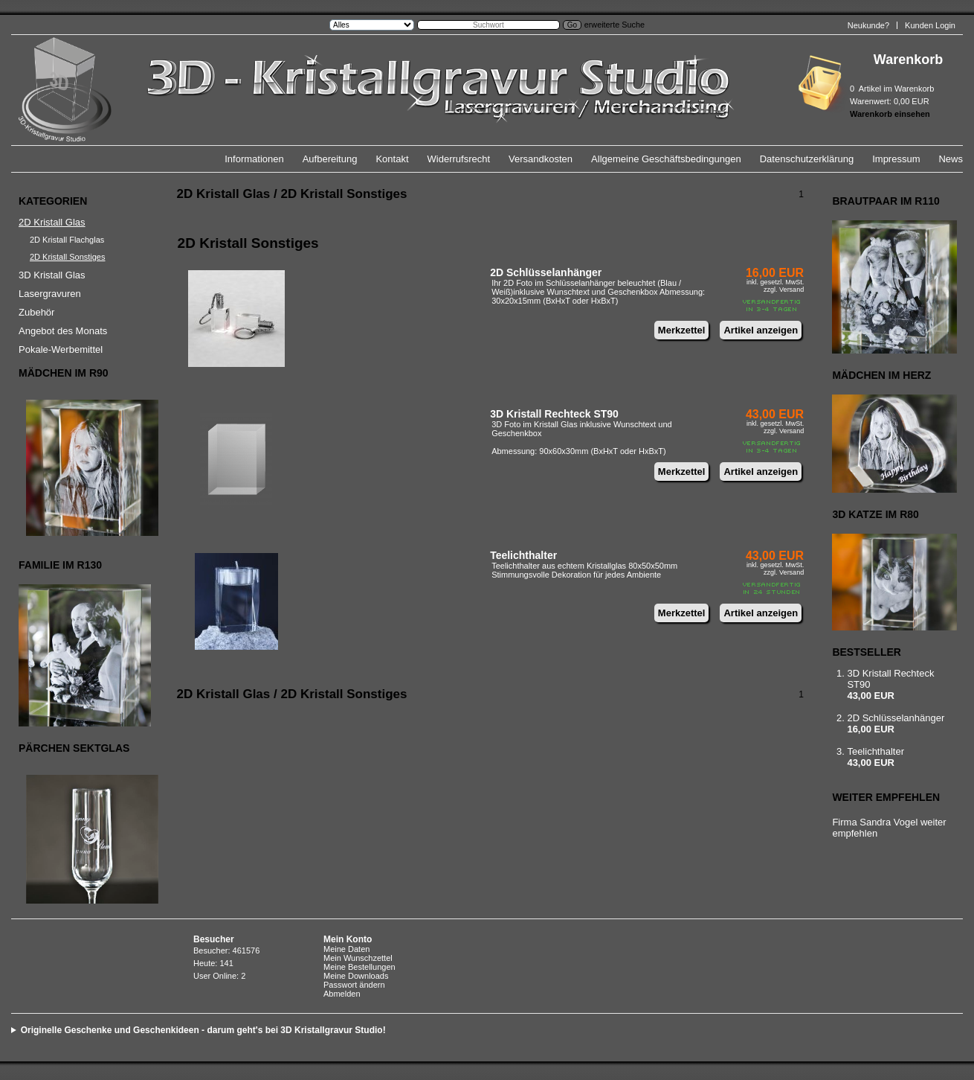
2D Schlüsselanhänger (546, 272)
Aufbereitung (330, 158)
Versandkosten (541, 158)
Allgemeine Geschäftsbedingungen (666, 158)
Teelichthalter (523, 555)
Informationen (254, 158)
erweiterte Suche (614, 24)
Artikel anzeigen (760, 330)
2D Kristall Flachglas (67, 239)
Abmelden (342, 993)
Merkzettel (682, 330)
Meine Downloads (355, 975)
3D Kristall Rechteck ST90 (554, 414)
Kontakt (391, 158)
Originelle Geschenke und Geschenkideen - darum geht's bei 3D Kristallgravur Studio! (203, 1030)
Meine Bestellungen (359, 966)
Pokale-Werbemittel (61, 349)
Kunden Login (930, 25)
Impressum (896, 158)
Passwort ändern (354, 984)
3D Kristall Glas (52, 275)
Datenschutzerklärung (807, 158)
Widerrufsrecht (459, 158)
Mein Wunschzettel (358, 957)
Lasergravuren (50, 293)
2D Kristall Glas (52, 222)
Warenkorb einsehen (890, 113)
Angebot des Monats (63, 330)
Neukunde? (868, 25)
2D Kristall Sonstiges (68, 256)
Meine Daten (346, 949)
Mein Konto (347, 939)
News (950, 158)
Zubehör (36, 312)
